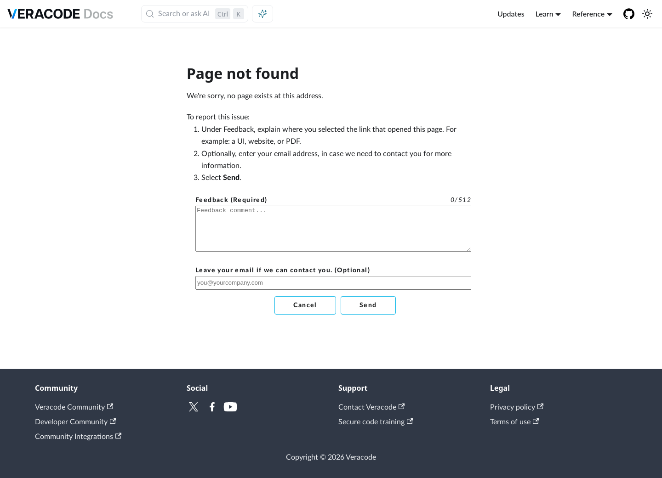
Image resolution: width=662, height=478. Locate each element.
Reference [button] (588, 13)
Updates (511, 13)
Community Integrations (78, 436)
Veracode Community (74, 407)
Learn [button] (545, 13)
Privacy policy (516, 407)
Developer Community (75, 422)
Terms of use (514, 422)
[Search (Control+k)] (194, 13)
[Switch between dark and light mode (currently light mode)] (647, 13)
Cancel (305, 305)
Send (368, 305)
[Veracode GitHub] (629, 13)
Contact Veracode (371, 407)
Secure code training (375, 422)
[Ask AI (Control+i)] (262, 13)
